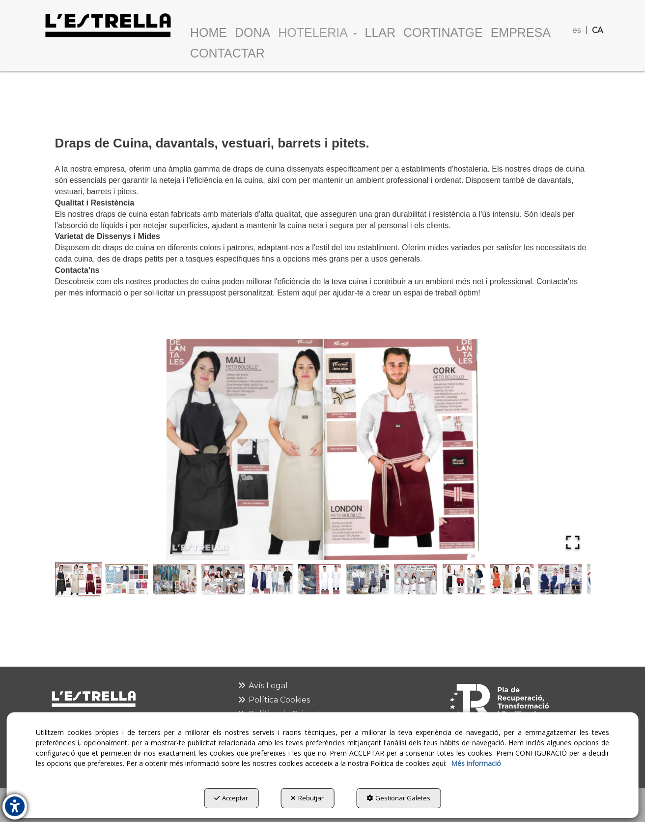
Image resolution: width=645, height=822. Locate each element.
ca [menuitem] (597, 30)
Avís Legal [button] (262, 685)
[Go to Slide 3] (174, 579)
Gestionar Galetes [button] (398, 797)
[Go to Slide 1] (78, 579)
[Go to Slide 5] (271, 579)
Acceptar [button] (231, 797)
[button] (107, 25)
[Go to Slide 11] (560, 579)
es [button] (576, 30)
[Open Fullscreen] (572, 542)
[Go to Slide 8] (415, 579)
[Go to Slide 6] (319, 579)
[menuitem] (578, 14)
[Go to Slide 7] (367, 579)
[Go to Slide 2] (126, 579)
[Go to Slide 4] (223, 579)
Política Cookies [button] (273, 700)
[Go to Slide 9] (463, 579)
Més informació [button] (476, 763)
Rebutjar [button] (307, 797)
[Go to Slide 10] (511, 579)
